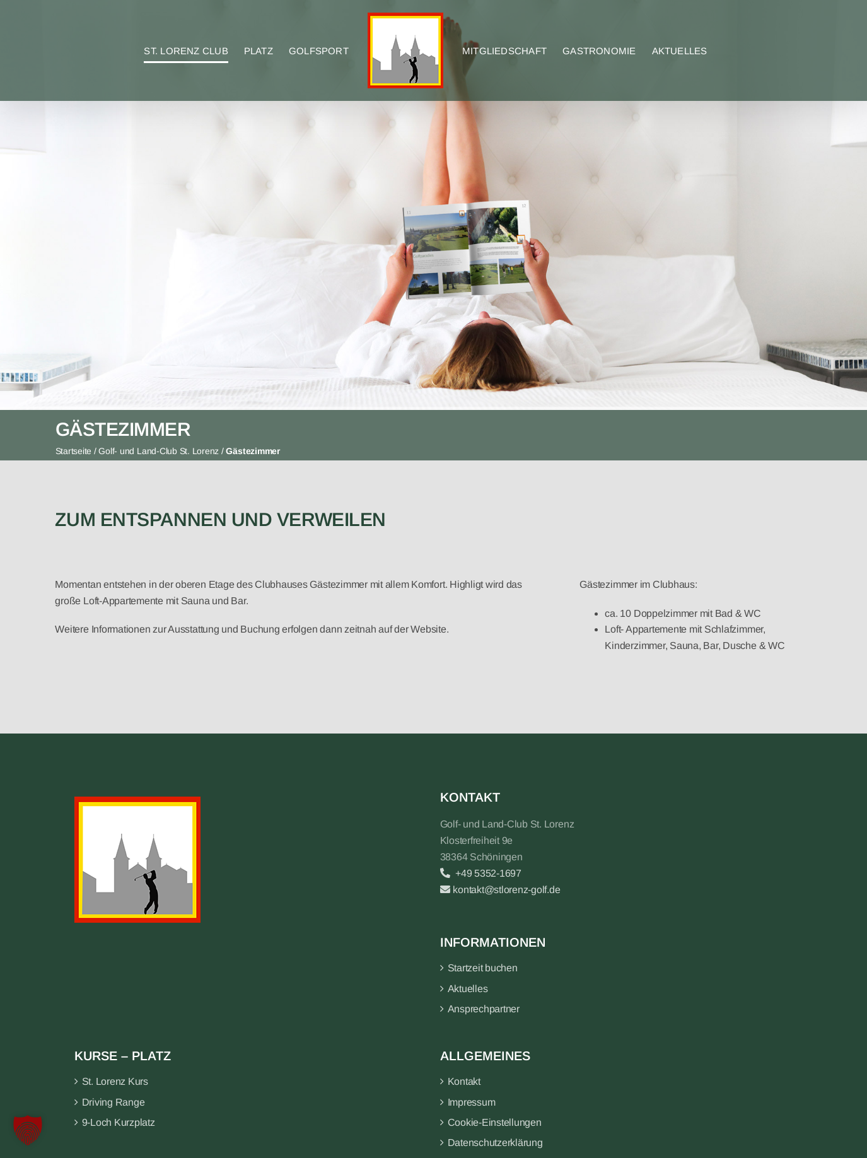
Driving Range (113, 1102)
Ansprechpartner (484, 1008)
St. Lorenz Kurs (115, 1081)
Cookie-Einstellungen (495, 1122)
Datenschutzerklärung (495, 1142)
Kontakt (464, 1081)
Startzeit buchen (483, 967)
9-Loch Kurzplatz (118, 1122)
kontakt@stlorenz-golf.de (500, 889)
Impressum (472, 1102)
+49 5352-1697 (480, 873)
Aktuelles (468, 988)
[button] (27, 1130)
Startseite (73, 451)
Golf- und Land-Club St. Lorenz (158, 451)
